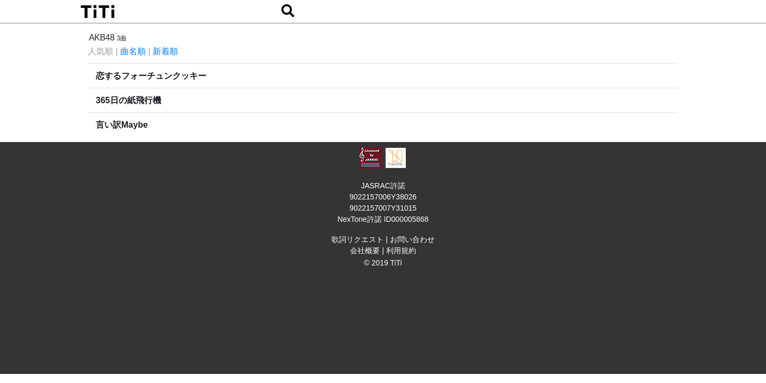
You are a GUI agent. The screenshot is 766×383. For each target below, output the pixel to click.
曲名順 (133, 51)
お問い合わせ (412, 239)
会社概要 (365, 250)
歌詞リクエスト (357, 239)
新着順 (165, 51)
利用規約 (401, 250)
